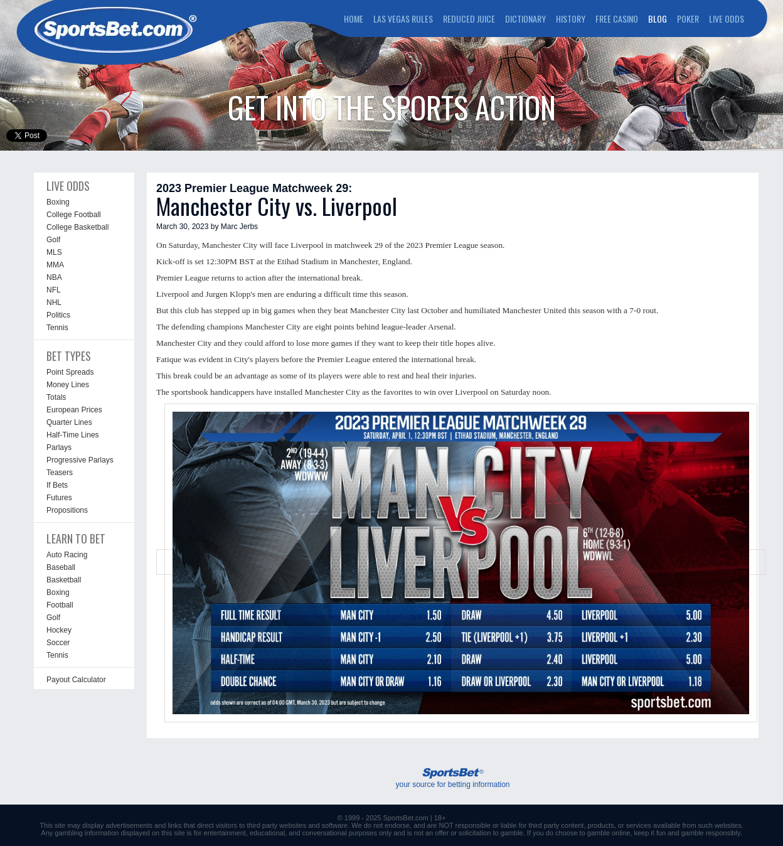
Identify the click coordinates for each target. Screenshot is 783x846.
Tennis (57, 327)
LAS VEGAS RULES (403, 18)
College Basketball (77, 227)
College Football (73, 214)
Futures (59, 497)
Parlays (59, 447)
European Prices (74, 409)
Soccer (58, 642)
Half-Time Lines (72, 435)
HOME (353, 18)
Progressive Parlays (80, 460)
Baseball (60, 567)
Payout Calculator (76, 679)
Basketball (63, 580)
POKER (688, 18)
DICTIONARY (525, 18)
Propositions (67, 510)
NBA (54, 277)
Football (59, 605)
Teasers (59, 472)
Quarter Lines (69, 422)
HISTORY (570, 18)
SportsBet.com (406, 818)
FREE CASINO (616, 18)
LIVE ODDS (726, 18)
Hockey (59, 630)
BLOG (657, 18)
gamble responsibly (710, 833)
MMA (55, 264)
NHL (53, 302)
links (174, 825)
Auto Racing (66, 554)
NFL (53, 290)
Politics (58, 315)
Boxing (58, 202)
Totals (56, 397)
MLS (54, 252)
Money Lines (67, 384)
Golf (53, 239)
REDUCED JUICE (469, 18)
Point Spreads (69, 372)
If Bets (57, 485)
